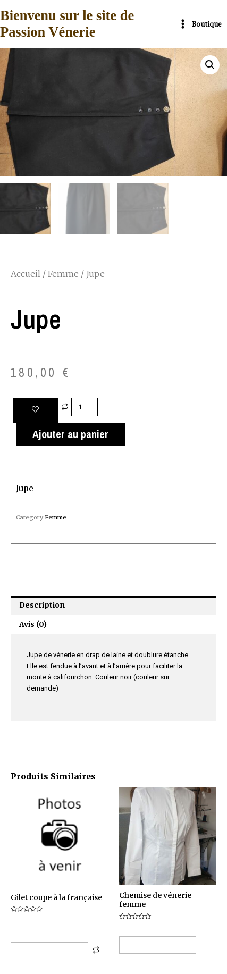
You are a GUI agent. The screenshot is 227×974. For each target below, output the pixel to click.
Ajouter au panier (70, 434)
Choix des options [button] (157, 944)
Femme (63, 273)
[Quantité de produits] (84, 406)
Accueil (25, 273)
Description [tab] (42, 605)
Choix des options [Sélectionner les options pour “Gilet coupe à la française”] (49, 950)
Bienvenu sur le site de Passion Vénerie (67, 23)
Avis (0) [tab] (33, 623)
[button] (210, 64)
